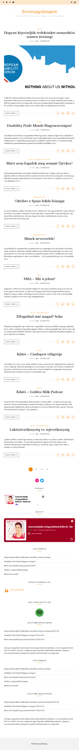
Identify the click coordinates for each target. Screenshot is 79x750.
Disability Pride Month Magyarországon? (39, 126)
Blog (39, 29)
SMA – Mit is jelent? (39, 279)
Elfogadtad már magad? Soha (39, 316)
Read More (11, 113)
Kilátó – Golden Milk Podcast (39, 392)
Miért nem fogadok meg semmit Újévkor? (39, 163)
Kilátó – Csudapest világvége (39, 354)
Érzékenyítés (40, 197)
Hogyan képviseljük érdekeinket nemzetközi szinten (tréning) (27, 557)
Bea (37, 41)
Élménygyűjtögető (39, 11)
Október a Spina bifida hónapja (39, 201)
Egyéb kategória (42, 159)
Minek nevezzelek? (39, 239)
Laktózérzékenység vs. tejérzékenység (39, 430)
